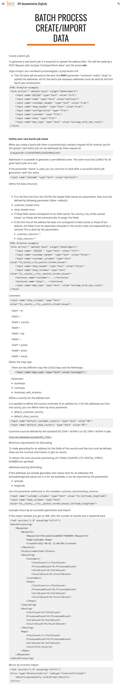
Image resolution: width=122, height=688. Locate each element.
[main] (61, 29)
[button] (3, 3)
